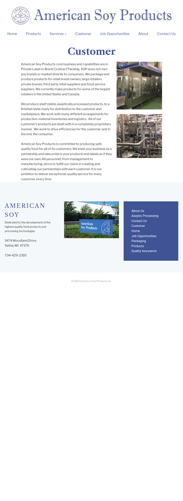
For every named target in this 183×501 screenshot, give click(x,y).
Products (137, 246)
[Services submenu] (65, 34)
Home (135, 231)
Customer (138, 226)
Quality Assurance (144, 251)
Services (57, 34)
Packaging (138, 241)
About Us (137, 211)
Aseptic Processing (144, 216)
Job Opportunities (143, 236)
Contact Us (139, 221)
